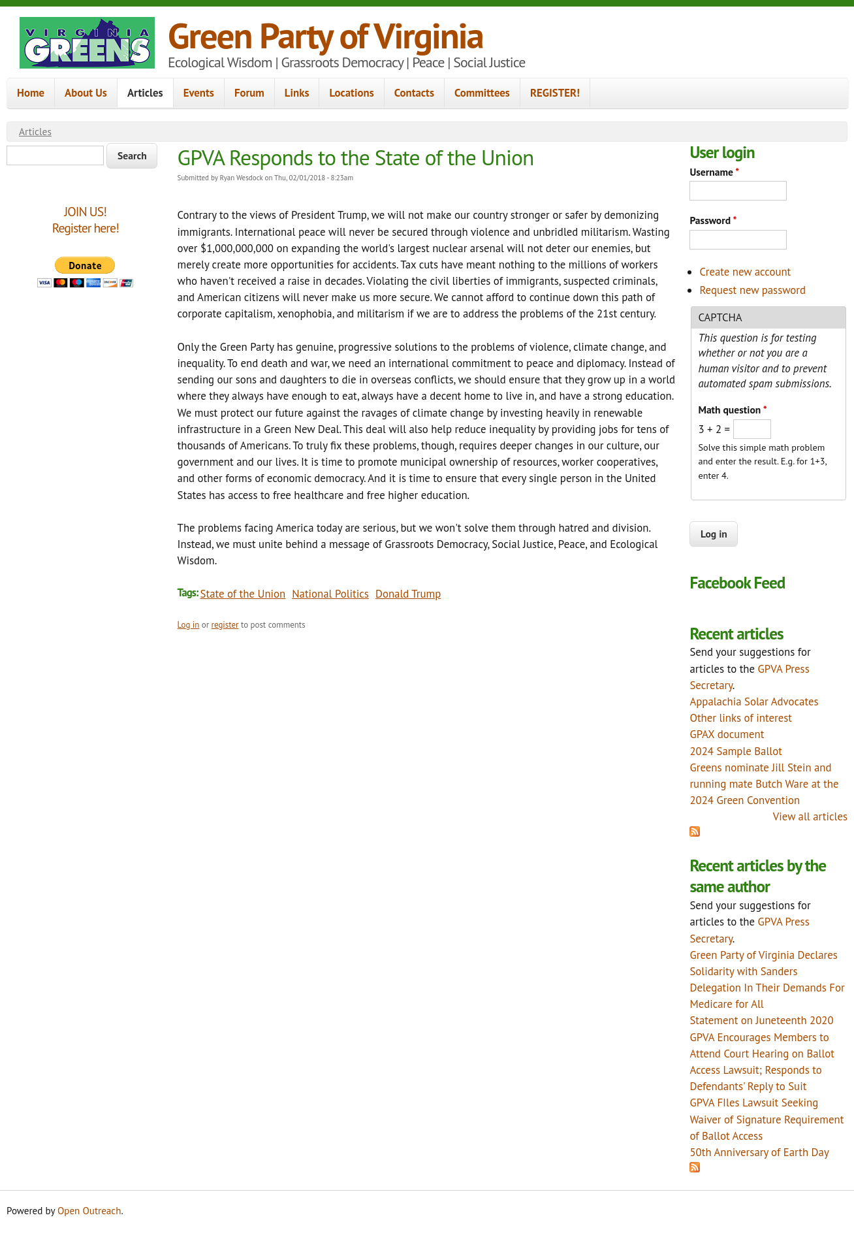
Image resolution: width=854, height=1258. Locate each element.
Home (30, 93)
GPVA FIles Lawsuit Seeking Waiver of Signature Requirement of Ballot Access (766, 1118)
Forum (249, 93)
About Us (86, 93)
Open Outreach (89, 1210)
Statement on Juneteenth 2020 (761, 1020)
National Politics (330, 594)
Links (297, 93)
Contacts (414, 93)
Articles (145, 93)
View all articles (810, 816)
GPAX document (726, 734)
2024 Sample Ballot (735, 751)
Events (198, 93)
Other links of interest (740, 718)
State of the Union (243, 594)
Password (712, 220)
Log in (189, 624)
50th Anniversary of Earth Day (759, 1152)
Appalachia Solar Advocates (753, 701)
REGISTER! (555, 93)
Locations (351, 93)
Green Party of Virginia (325, 35)
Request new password (752, 290)
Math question (732, 409)
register (225, 624)
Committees (482, 93)
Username (714, 171)
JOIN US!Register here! (85, 219)
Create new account (745, 272)
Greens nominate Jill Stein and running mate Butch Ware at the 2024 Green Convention (763, 783)
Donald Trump (408, 594)
